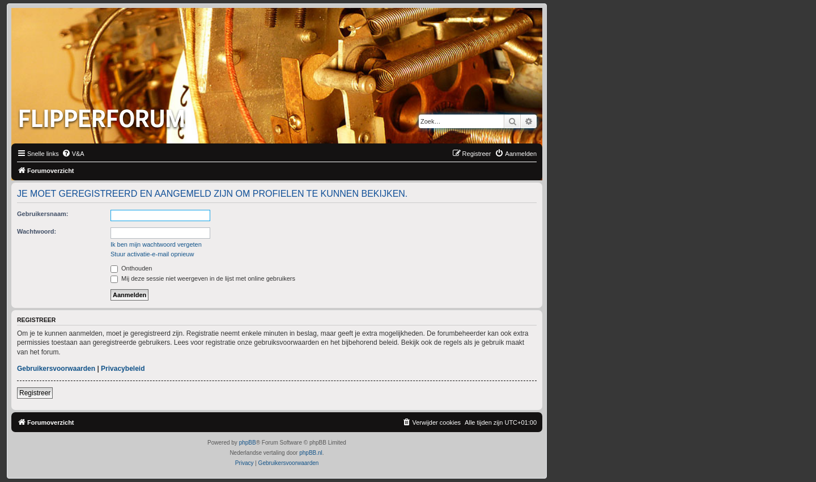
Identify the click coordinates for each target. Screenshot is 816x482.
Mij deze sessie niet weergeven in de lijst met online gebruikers (202, 278)
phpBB (247, 442)
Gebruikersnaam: (42, 213)
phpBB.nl (310, 453)
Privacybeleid (122, 369)
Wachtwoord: (36, 231)
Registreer (34, 393)
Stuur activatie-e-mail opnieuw (152, 254)
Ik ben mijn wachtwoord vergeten (156, 244)
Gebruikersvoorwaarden (56, 369)
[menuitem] (73, 153)
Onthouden (131, 268)
